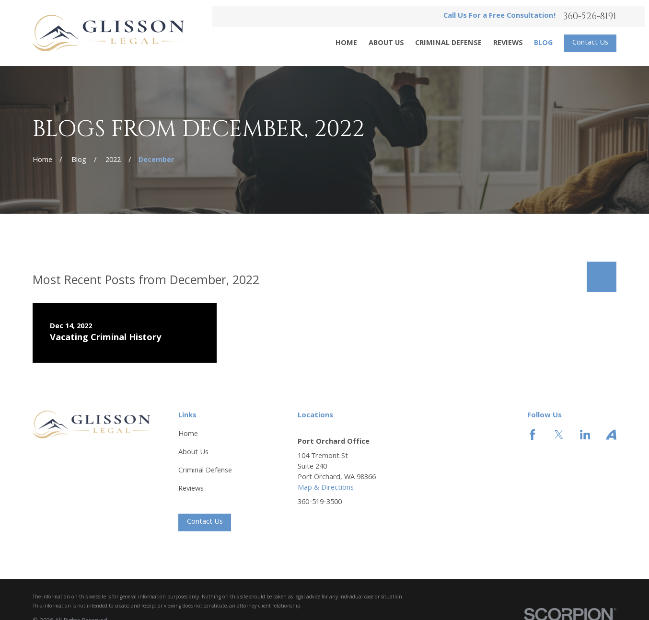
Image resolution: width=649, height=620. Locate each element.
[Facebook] (532, 434)
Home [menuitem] (346, 43)
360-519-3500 (320, 503)
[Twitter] (559, 434)
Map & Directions (326, 488)
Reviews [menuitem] (508, 43)
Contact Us (590, 43)
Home (188, 434)
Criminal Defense (205, 471)
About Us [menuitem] (386, 43)
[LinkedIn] (585, 434)
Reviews (191, 489)
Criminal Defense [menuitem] (448, 43)
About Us (193, 453)
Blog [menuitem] (543, 43)
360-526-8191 (589, 16)
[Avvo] (611, 434)
